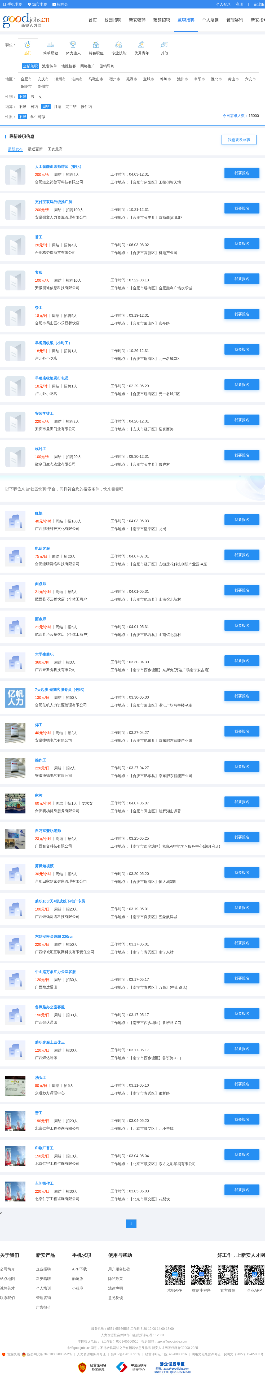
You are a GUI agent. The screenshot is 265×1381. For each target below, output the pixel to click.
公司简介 (7, 1269)
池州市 (182, 79)
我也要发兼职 (239, 140)
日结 (34, 106)
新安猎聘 (137, 20)
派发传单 (49, 66)
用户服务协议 (119, 1269)
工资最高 (55, 149)
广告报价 (43, 1307)
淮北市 (216, 79)
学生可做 (37, 117)
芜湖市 (131, 79)
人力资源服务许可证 (91, 1354)
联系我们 (7, 1298)
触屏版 (77, 1279)
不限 (22, 96)
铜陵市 (26, 86)
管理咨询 (234, 20)
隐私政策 (115, 1279)
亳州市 (43, 86)
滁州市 (60, 79)
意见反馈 (115, 1298)
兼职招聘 (186, 20)
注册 (239, 4)
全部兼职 (30, 66)
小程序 (77, 1288)
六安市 (250, 79)
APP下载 (79, 1269)
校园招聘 (112, 20)
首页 (93, 20)
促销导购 (106, 66)
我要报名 (242, 173)
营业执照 (12, 1354)
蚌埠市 (165, 79)
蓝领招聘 (161, 20)
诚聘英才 (7, 1288)
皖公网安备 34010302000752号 (47, 1354)
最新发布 (15, 149)
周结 (46, 106)
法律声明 (115, 1288)
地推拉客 (68, 66)
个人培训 (210, 20)
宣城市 (148, 79)
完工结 (71, 106)
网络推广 (87, 66)
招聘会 (60, 4)
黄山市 (233, 79)
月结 (57, 106)
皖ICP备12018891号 (125, 1354)
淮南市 (77, 79)
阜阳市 (199, 79)
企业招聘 (43, 1269)
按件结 (86, 106)
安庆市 (43, 79)
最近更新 (35, 149)
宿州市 (114, 79)
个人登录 (223, 4)
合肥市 (26, 79)
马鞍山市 (96, 79)
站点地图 (7, 1279)
